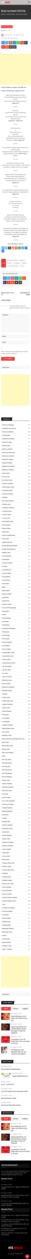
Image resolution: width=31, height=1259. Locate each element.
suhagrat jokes (6, 877)
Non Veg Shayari (7, 773)
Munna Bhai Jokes (7, 745)
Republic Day (6, 821)
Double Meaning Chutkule (9, 545)
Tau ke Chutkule (7, 890)
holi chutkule (17, 263)
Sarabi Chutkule (7, 835)
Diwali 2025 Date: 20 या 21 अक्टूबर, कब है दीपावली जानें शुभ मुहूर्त (19, 1018)
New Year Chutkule (7, 752)
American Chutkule (8, 432)
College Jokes (6, 504)
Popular (15, 1008)
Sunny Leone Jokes (8, 883)
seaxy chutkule (6, 849)
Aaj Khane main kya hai (9, 428)
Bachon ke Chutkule (8, 456)
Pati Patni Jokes (7, 790)
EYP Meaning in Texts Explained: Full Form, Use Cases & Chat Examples (18, 1052)
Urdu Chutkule (6, 918)
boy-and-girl (6, 476)
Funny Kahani (6, 576)
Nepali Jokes (6, 749)
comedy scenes (7, 511)
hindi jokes (5, 621)
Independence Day (7, 656)
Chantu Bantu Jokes (8, 487)
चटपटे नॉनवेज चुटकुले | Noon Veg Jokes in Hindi (14, 1091)
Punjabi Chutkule (7, 808)
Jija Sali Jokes (6, 670)
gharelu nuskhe (6, 604)
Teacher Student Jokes (9, 901)
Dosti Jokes (5, 539)
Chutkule (5, 497)
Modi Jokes (5, 742)
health (4, 614)
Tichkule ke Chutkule (8, 908)
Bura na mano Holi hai (12, 260)
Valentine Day (6, 921)
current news (6, 518)
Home (3, 14)
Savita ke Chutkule (7, 846)
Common (25, 1008)
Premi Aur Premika (7, 804)
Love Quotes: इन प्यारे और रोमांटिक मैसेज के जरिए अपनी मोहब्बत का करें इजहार (20, 1041)
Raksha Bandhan (7, 811)
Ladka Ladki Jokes (7, 701)
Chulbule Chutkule (7, 494)
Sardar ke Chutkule (8, 842)
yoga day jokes (6, 942)
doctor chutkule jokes (8, 535)
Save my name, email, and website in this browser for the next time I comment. (14, 352)
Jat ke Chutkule (6, 666)
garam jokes (6, 601)
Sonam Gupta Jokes (8, 870)
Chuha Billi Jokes (7, 490)
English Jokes (6, 552)
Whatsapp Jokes (7, 932)
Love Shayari (6, 721)
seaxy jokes (5, 852)
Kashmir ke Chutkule (8, 687)
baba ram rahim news (8, 452)
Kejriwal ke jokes (7, 690)
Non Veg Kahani (7, 763)
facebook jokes (6, 556)
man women (5, 732)
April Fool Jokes (7, 442)
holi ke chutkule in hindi (12, 266)
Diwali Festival (6, 528)
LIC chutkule (6, 718)
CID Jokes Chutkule (8, 501)
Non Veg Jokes (6, 759)
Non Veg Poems (7, 770)
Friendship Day (6, 570)
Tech (3, 904)
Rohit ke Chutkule (7, 825)
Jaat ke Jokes (6, 659)
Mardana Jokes (6, 735)
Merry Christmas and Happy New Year (13, 739)
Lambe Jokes (6, 708)
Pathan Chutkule (7, 783)
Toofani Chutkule (7, 911)
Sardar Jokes (6, 839)
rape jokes (5, 814)
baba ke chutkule (7, 449)
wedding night (6, 925)
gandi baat (5, 597)
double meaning (7, 542)
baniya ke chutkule (7, 459)
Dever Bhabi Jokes (7, 521)
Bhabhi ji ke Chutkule (8, 466)
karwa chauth (6, 683)
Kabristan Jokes (7, 680)
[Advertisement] (15, 69)
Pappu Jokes (6, 780)
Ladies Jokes (6, 697)
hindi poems (6, 632)
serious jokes (6, 856)
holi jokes (24, 263)
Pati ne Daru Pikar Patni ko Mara (11, 1105)
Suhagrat (5, 873)
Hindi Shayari (6, 635)
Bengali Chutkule (7, 463)
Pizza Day (5, 794)
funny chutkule (6, 573)
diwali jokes (5, 532)
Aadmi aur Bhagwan (8, 425)
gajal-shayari (6, 590)
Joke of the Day (7, 676)
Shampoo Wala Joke (8, 863)
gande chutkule (6, 594)
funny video (5, 583)
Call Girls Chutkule (7, 483)
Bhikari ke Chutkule (8, 470)
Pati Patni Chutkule (8, 787)
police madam (6, 797)
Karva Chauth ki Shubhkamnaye (10, 1069)
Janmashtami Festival (8, 663)
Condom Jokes (6, 514)
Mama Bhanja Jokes (8, 728)
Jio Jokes (5, 673)
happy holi (22, 260)
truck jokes (5, 914)
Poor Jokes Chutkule (8, 801)
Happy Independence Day (20, 1076)
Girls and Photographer (9, 608)
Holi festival (5, 639)
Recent (6, 1008)
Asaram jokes (6, 445)
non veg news (6, 766)
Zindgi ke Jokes (7, 946)
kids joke (5, 694)
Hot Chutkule (6, 645)
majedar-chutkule (7, 725)
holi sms (22, 266)
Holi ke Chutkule (11, 14)
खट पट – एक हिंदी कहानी (7, 1084)
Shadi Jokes (6, 859)
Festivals (4, 566)
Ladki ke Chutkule (7, 704)
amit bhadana (6, 435)
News (4, 756)
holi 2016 (9, 263)
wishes (4, 935)
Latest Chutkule (6, 711)
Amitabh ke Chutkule (8, 438)
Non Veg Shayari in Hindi (8, 1098)
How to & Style (6, 649)
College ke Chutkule (8, 507)
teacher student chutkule (9, 897)
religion (4, 818)
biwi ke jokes (6, 473)
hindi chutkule (6, 618)
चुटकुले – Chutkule (7, 949)
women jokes (6, 939)
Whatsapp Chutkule (8, 928)
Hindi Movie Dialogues (8, 628)
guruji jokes (5, 611)
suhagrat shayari (7, 880)
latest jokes (5, 714)
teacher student (7, 894)
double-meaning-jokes (9, 549)
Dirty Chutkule (6, 525)
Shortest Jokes (6, 866)
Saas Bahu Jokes (7, 828)
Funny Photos (6, 580)
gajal (3, 587)
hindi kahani (6, 625)
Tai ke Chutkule (6, 887)
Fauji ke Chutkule (7, 563)
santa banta (5, 832)
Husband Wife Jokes (8, 652)
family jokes (5, 559)
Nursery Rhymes (7, 777)
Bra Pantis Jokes (7, 480)
